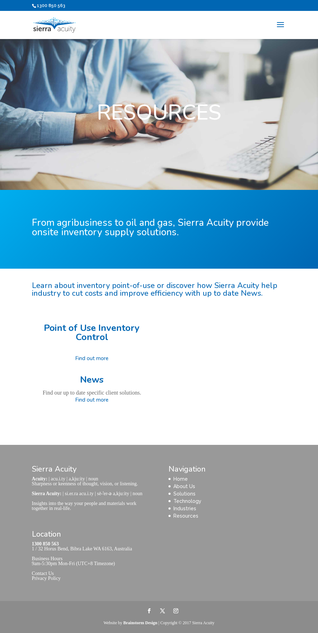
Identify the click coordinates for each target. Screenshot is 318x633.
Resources (185, 516)
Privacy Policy (46, 578)
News (92, 379)
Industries (184, 508)
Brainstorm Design (140, 622)
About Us (184, 486)
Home (180, 479)
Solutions (184, 494)
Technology (187, 501)
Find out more (91, 358)
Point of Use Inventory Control (92, 332)
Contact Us (43, 573)
